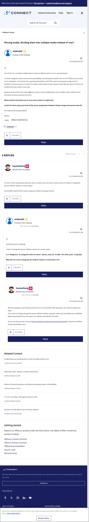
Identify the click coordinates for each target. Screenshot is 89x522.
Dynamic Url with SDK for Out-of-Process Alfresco (21, 410)
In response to (30, 226)
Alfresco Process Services (15, 442)
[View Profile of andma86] (17, 51)
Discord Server (10, 453)
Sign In (70, 12)
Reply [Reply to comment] (43, 205)
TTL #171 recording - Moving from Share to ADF (20, 397)
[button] (7, 135)
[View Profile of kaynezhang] (19, 166)
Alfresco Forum (8, 32)
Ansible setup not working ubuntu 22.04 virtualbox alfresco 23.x (26, 359)
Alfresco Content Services (19, 120)
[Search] (43, 23)
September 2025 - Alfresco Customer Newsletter (21, 372)
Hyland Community (47, 12)
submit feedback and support (59, 3)
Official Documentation (14, 446)
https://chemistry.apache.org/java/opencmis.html (49, 321)
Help (61, 12)
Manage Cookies (43, 518)
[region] (44, 515)
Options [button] (83, 32)
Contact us (44, 483)
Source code (9, 449)
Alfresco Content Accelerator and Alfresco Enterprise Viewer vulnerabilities (30, 384)
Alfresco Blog (9, 376)
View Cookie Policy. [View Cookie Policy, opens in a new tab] (13, 513)
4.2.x (12, 127)
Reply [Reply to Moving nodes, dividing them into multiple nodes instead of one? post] (43, 142)
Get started (38, 3)
